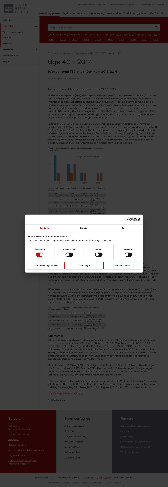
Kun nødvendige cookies (46, 265)
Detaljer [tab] (84, 228)
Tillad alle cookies (121, 265)
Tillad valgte (84, 265)
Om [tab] (123, 228)
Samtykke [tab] (44, 228)
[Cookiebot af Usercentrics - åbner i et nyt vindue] (128, 219)
